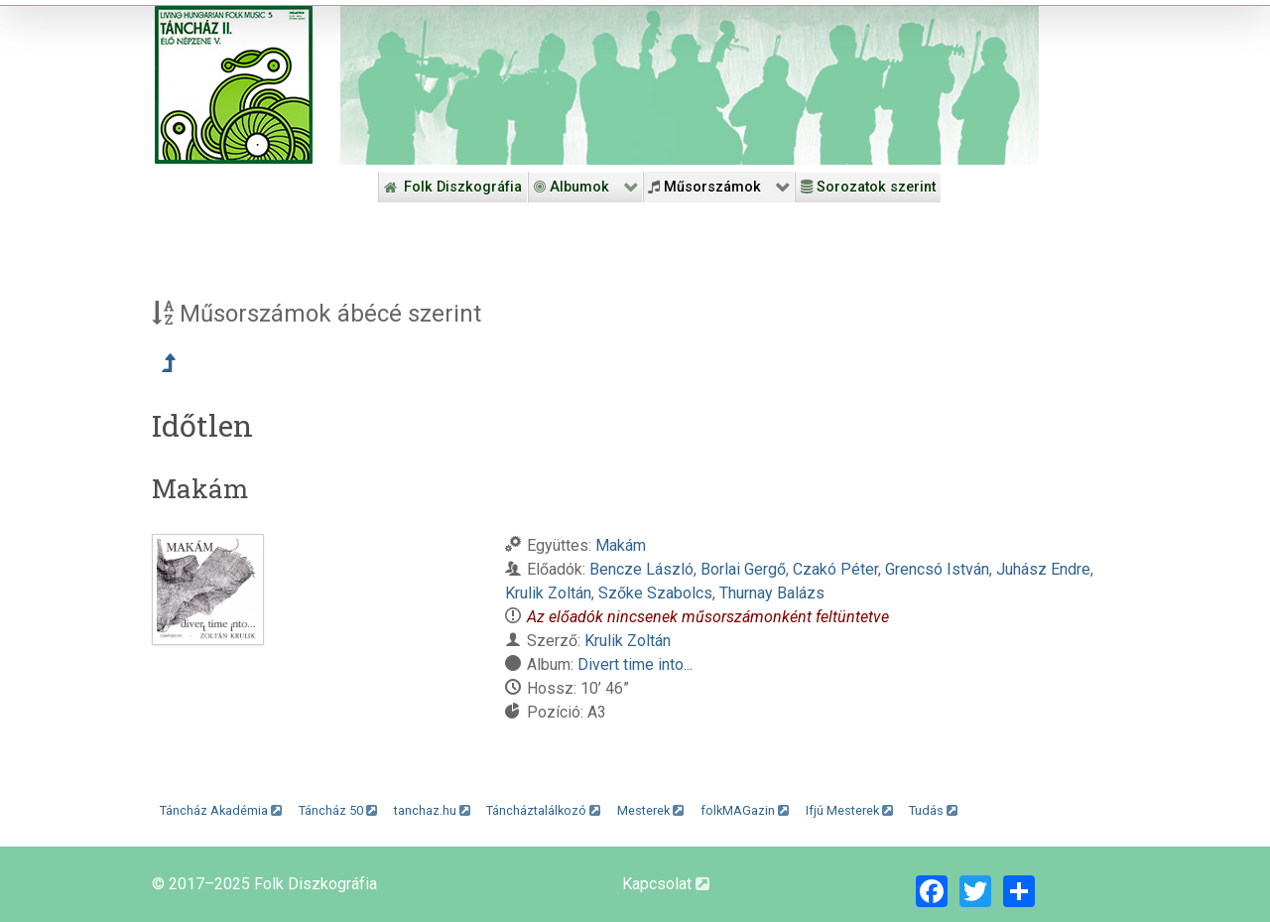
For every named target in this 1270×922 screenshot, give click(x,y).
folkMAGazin (744, 810)
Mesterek (650, 810)
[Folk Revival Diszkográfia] (689, 85)
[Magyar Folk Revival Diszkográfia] (234, 85)
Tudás (933, 810)
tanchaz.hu (432, 810)
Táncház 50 (338, 810)
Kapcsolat (665, 883)
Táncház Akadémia (221, 810)
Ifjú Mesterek (849, 810)
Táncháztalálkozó (543, 810)
